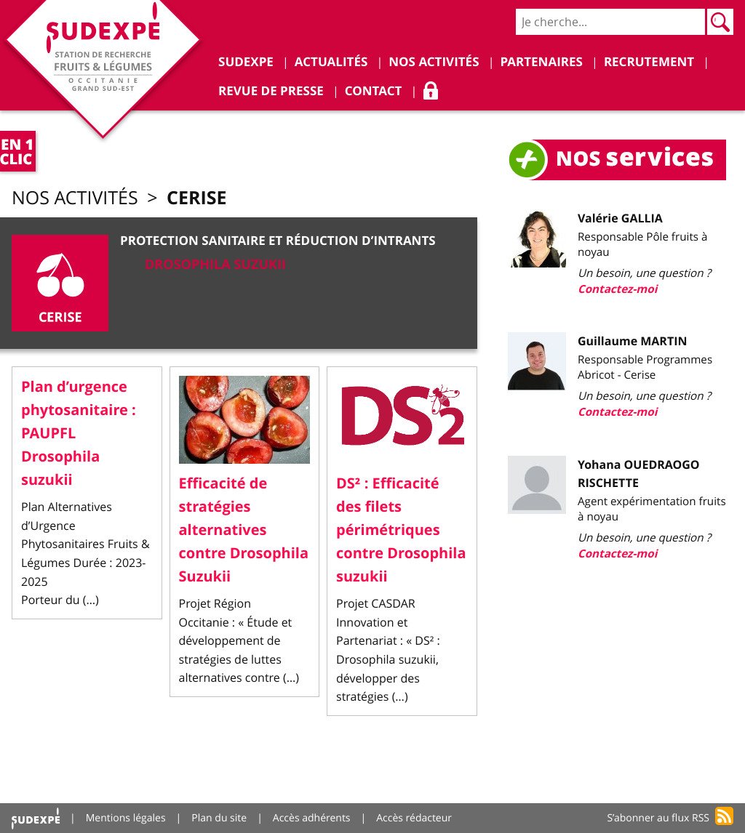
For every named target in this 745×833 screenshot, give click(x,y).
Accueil (36, 818)
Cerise (196, 197)
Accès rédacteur (414, 818)
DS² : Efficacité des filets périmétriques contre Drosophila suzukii (401, 530)
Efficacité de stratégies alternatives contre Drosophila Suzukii (243, 530)
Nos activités (75, 198)
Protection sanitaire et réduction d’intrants (278, 241)
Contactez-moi (617, 289)
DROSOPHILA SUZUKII (215, 264)
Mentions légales (126, 818)
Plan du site (219, 818)
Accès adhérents (312, 818)
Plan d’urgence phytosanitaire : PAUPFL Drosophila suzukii (78, 433)
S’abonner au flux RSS (658, 818)
